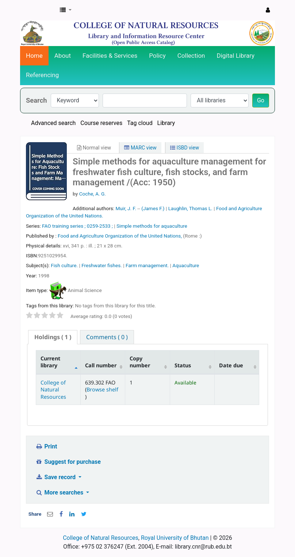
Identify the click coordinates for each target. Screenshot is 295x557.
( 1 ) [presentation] (52, 337)
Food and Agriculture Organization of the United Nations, (120, 236)
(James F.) (152, 208)
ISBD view (184, 148)
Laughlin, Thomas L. (190, 208)
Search (36, 100)
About (62, 55)
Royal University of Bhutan (175, 537)
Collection (191, 55)
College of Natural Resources (53, 389)
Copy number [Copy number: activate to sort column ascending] (140, 362)
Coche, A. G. (92, 194)
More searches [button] (60, 492)
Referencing (42, 75)
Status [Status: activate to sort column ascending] (183, 365)
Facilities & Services (110, 55)
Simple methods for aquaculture (151, 226)
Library (166, 123)
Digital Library (236, 55)
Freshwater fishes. (101, 265)
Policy (157, 55)
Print (46, 446)
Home (34, 55)
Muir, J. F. (125, 208)
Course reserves (101, 123)
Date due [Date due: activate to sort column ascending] (231, 365)
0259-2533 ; (100, 226)
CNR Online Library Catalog (38, 10)
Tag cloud (140, 123)
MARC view (140, 148)
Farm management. (147, 265)
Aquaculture (185, 265)
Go (260, 100)
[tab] (52, 337)
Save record (56, 477)
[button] (65, 10)
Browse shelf (102, 389)
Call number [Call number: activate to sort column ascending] (100, 365)
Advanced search (53, 123)
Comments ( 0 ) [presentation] (107, 337)
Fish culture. (64, 265)
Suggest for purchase (68, 461)
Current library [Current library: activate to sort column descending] (50, 362)
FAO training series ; (63, 226)
